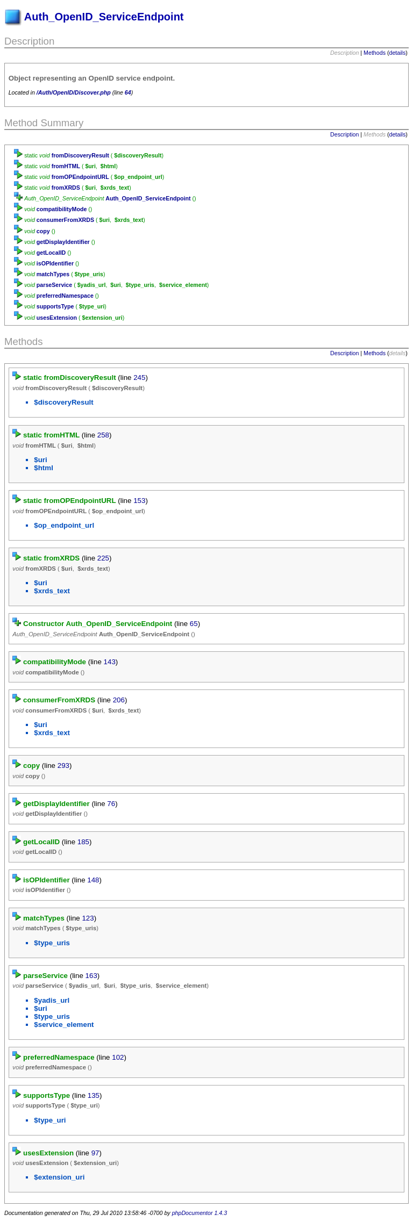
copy (43, 231)
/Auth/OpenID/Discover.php (74, 92)
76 (111, 804)
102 (118, 1057)
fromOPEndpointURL (80, 177)
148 (93, 880)
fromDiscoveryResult (80, 155)
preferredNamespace (65, 295)
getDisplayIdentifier (63, 242)
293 (63, 765)
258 (103, 435)
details (397, 52)
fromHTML (66, 166)
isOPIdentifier (55, 263)
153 (139, 501)
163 (91, 976)
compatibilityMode (62, 209)
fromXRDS (66, 187)
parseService (54, 285)
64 (128, 92)
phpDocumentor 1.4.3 (199, 1213)
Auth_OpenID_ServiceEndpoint (147, 198)
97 (95, 1153)
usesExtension (57, 317)
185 (83, 842)
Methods (375, 52)
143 (110, 662)
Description (344, 134)
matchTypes (53, 274)
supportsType (55, 306)
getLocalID (51, 252)
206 (119, 700)
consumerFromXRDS (65, 220)
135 (93, 1095)
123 (88, 918)
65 (194, 624)
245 (139, 377)
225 (103, 558)
